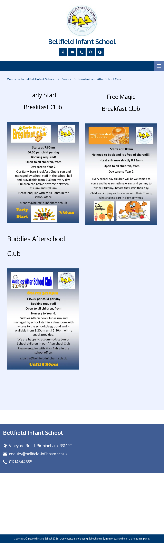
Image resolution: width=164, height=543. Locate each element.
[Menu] (159, 66)
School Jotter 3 (96, 538)
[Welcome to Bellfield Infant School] (31, 79)
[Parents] (66, 79)
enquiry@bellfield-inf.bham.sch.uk (38, 453)
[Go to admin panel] (139, 538)
